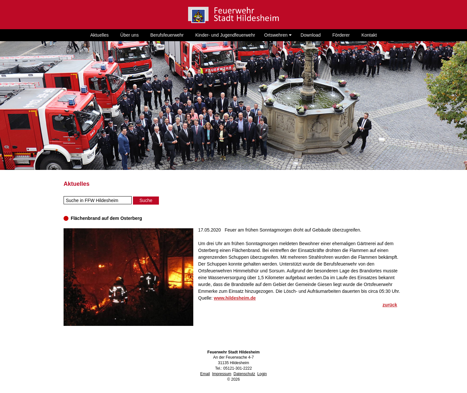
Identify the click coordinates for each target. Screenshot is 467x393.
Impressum (221, 374)
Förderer (341, 35)
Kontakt (369, 35)
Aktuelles (99, 35)
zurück (389, 304)
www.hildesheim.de (235, 298)
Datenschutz (244, 374)
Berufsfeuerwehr (167, 35)
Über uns (129, 35)
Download (311, 35)
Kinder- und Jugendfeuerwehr (225, 35)
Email (205, 374)
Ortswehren (278, 35)
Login (262, 374)
